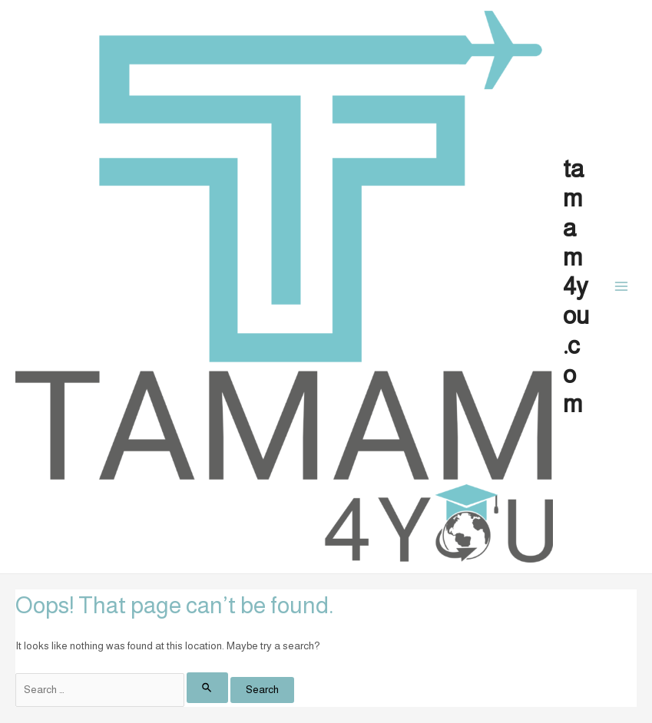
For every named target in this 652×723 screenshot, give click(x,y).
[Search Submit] (207, 687)
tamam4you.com (576, 286)
